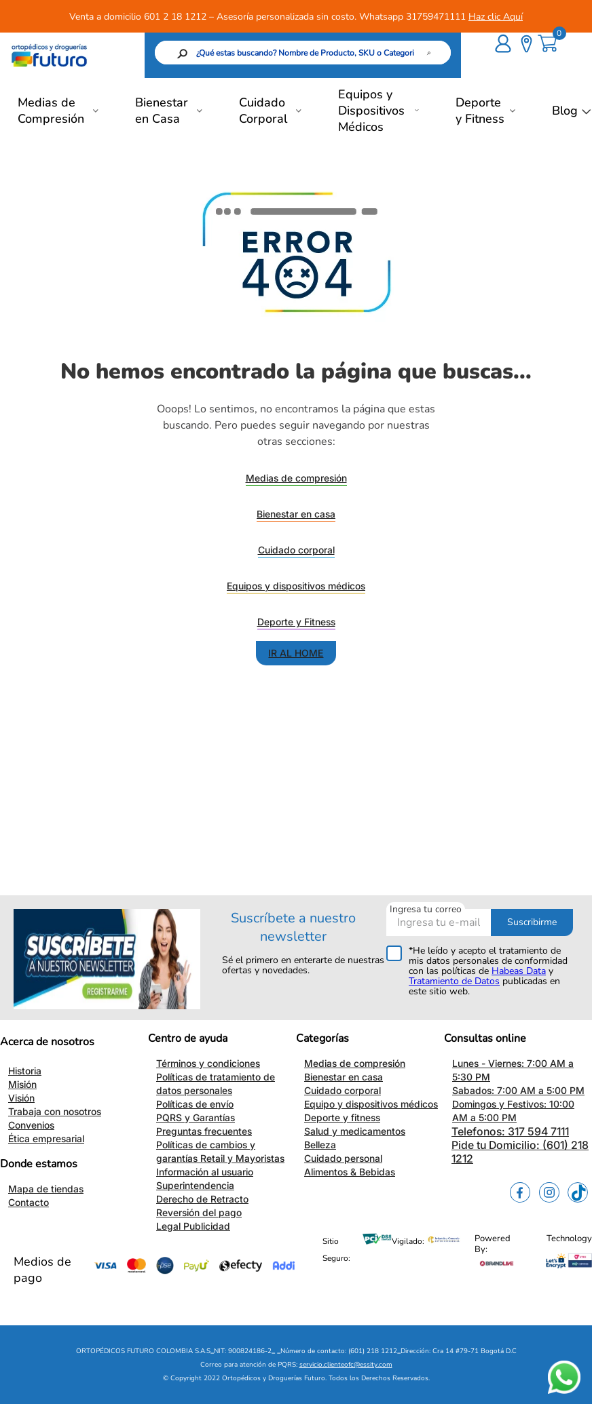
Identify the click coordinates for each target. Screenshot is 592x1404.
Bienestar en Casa (161, 110)
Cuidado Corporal (263, 110)
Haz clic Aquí (495, 16)
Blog (565, 110)
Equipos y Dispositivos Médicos (371, 110)
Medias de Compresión (51, 110)
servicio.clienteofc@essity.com (345, 1364)
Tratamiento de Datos (454, 981)
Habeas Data (519, 970)
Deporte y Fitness (480, 110)
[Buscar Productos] (349, 52)
